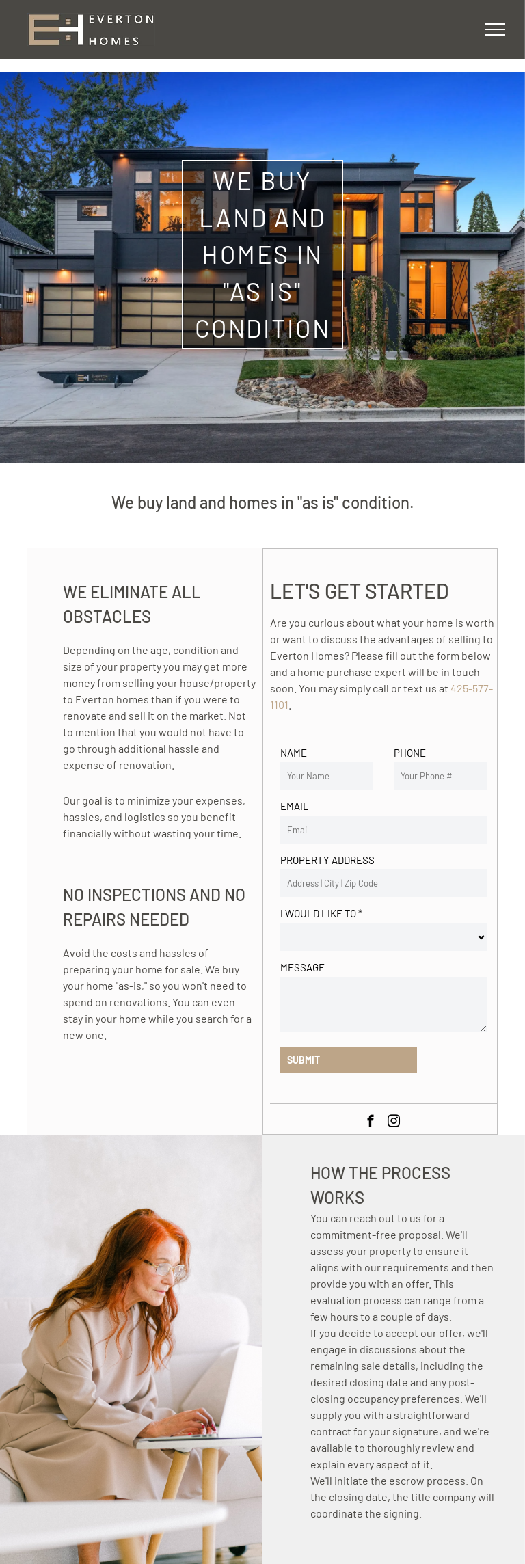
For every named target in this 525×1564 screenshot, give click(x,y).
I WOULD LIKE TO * (321, 913)
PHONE (410, 752)
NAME (293, 752)
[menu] (495, 29)
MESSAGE (302, 967)
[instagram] (394, 1123)
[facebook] (371, 1123)
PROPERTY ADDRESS (327, 860)
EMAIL (294, 806)
